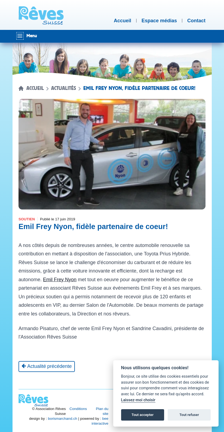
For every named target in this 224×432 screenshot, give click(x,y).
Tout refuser (189, 415)
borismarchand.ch (62, 419)
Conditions (78, 409)
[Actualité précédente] (47, 366)
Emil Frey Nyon (59, 279)
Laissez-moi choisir (138, 400)
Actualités (63, 88)
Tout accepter (142, 415)
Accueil (35, 88)
